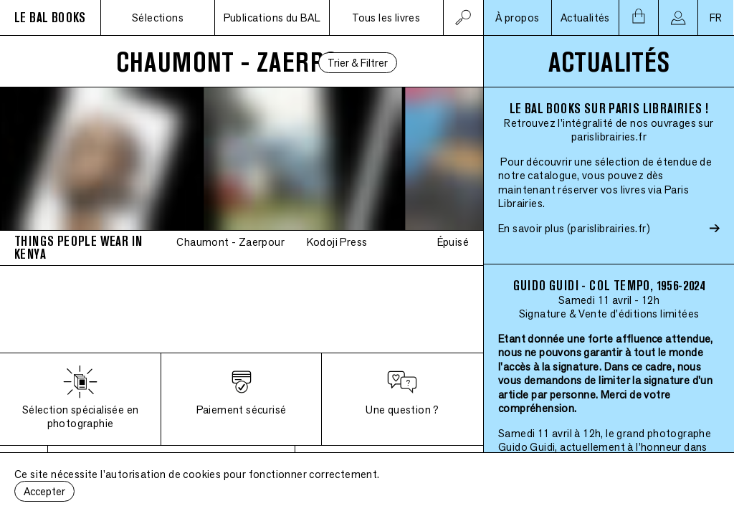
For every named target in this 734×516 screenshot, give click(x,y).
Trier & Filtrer (358, 63)
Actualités (585, 17)
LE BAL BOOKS (50, 17)
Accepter (44, 491)
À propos (517, 17)
